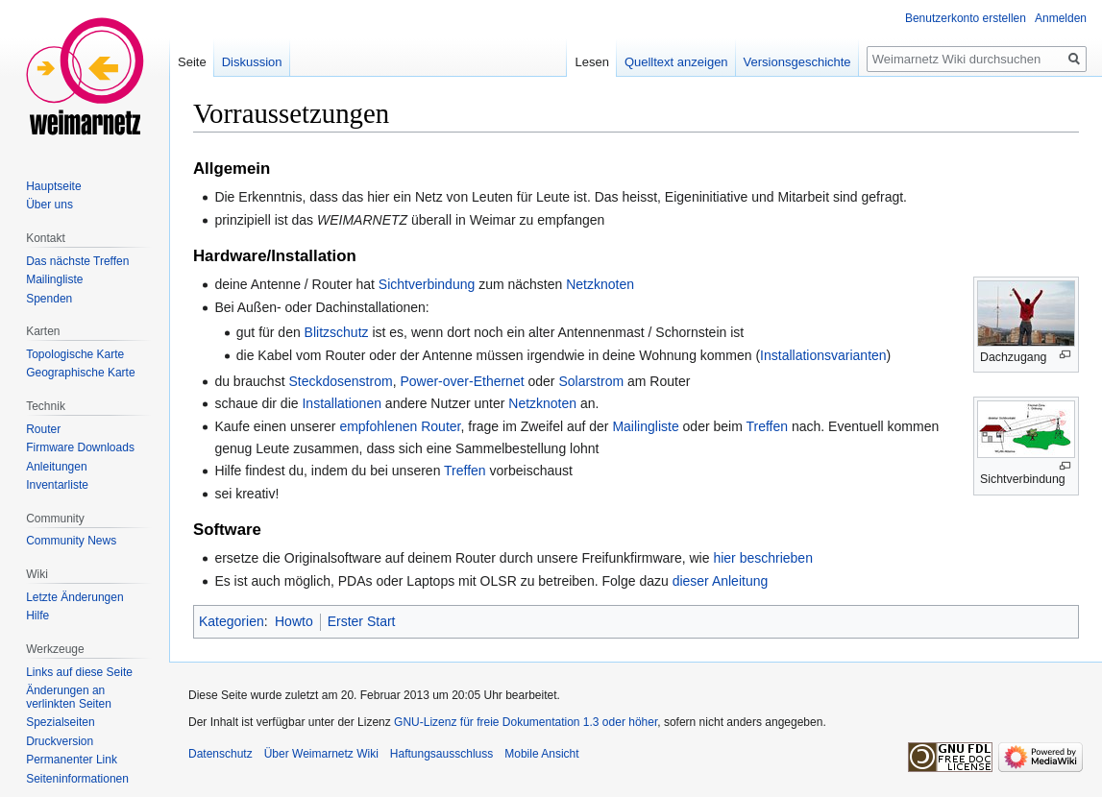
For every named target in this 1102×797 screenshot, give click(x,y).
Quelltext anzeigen (676, 62)
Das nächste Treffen (77, 261)
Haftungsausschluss (441, 754)
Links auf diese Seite (79, 672)
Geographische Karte (80, 372)
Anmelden (1061, 18)
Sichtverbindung (427, 284)
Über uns (49, 204)
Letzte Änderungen (74, 597)
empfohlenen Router (399, 426)
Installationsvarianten (823, 355)
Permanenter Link (71, 759)
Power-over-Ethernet (462, 381)
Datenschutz (220, 754)
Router (43, 429)
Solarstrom (591, 381)
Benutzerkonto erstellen (965, 18)
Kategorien (231, 621)
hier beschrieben (763, 558)
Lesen (591, 62)
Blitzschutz (337, 332)
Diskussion (252, 62)
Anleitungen (56, 466)
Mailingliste (645, 426)
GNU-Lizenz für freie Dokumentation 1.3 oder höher (525, 722)
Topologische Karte (75, 354)
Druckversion (59, 741)
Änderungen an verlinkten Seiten (68, 697)
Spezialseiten (60, 722)
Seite (192, 62)
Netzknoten (600, 284)
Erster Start (362, 621)
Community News (71, 540)
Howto (294, 621)
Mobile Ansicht (541, 754)
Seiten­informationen (77, 778)
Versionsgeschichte (797, 62)
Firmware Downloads (80, 447)
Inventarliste (57, 485)
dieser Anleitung (721, 581)
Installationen (341, 403)
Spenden (49, 298)
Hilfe (37, 615)
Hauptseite (53, 186)
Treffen (767, 426)
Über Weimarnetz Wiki (321, 754)
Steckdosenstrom (340, 381)
